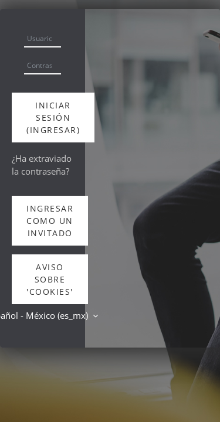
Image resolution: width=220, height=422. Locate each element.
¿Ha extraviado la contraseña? (42, 164)
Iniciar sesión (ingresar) (53, 117)
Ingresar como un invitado (49, 221)
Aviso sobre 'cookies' (49, 279)
